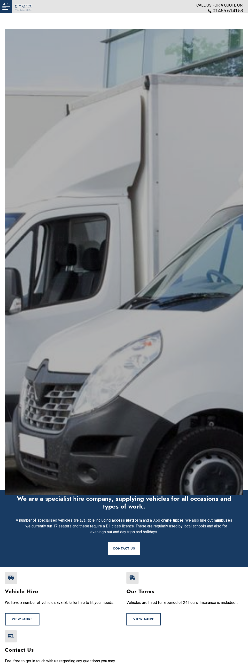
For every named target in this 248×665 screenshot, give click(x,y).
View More (22, 619)
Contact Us (124, 548)
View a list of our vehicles (56, 289)
